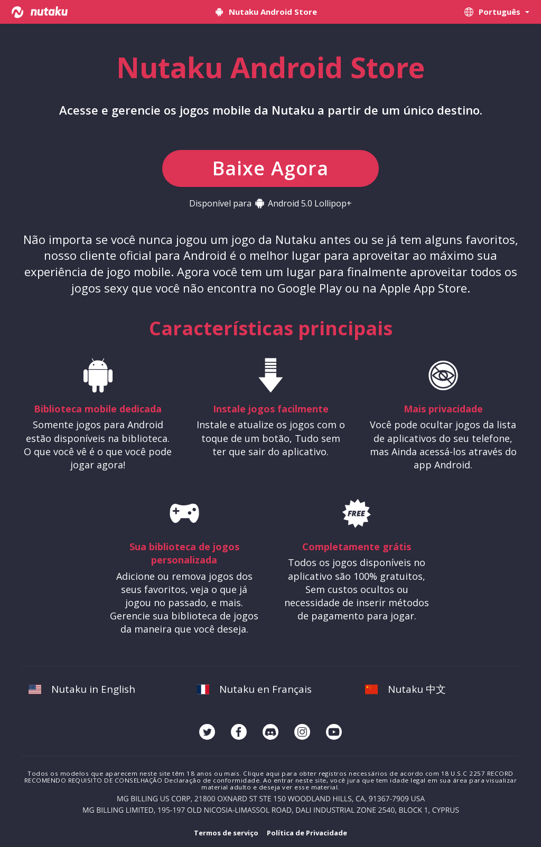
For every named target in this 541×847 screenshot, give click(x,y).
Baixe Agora (270, 168)
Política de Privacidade (307, 832)
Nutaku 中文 (405, 689)
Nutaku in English (82, 689)
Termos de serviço (226, 832)
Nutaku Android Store (265, 11)
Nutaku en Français (254, 689)
